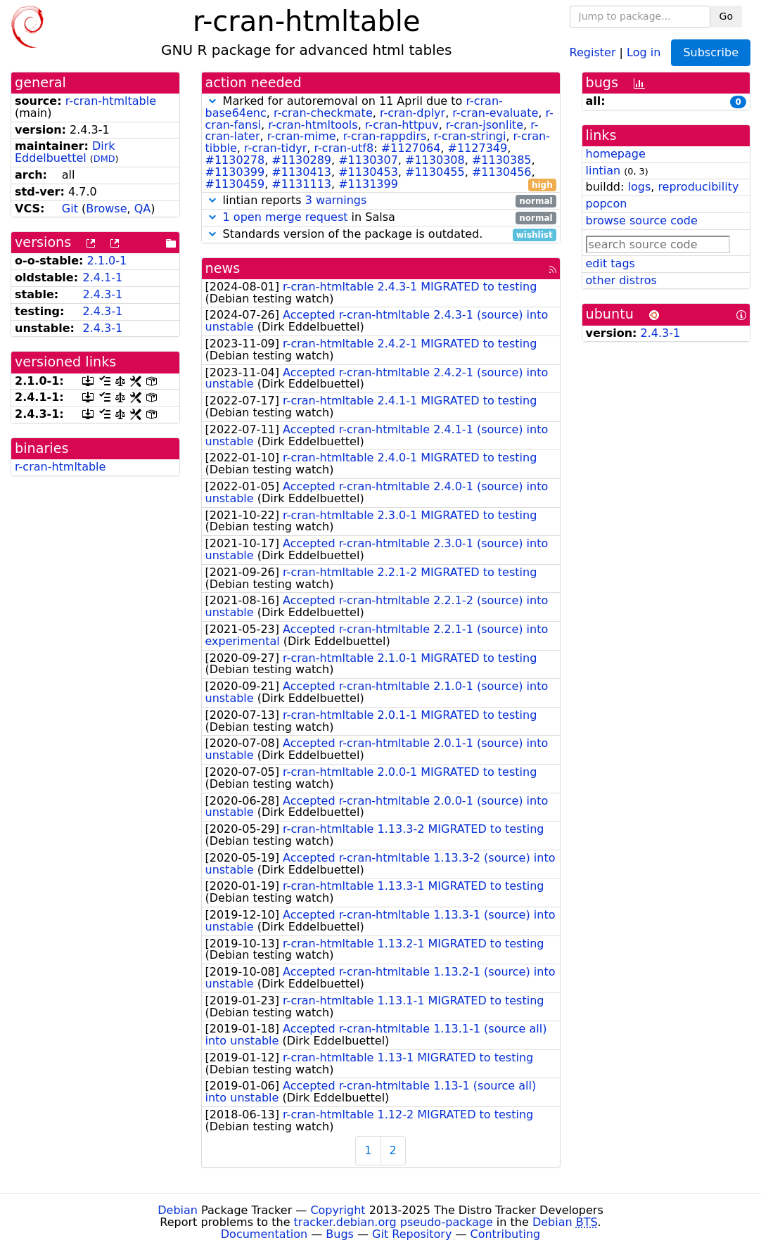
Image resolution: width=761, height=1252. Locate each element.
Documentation (264, 1234)
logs (639, 186)
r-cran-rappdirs (385, 136)
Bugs (340, 1234)
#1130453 (368, 172)
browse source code (642, 220)
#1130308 (435, 160)
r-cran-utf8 (344, 148)
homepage (616, 153)
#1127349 (478, 148)
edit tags (610, 263)
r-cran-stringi (470, 136)
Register (593, 51)
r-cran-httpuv (402, 125)
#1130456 (502, 172)
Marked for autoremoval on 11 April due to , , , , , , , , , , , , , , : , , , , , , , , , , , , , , (380, 143)
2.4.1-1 (102, 277)
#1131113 (301, 184)
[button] (212, 101)
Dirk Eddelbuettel (65, 152)
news (223, 268)
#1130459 (235, 184)
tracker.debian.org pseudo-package (393, 1222)
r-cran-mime (301, 136)
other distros (621, 280)
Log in (643, 51)
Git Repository (412, 1234)
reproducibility (698, 186)
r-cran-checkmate (323, 113)
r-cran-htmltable (110, 101)
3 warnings (336, 200)
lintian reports (380, 201)
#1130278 (235, 160)
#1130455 (435, 172)
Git (70, 208)
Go (726, 16)
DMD (104, 158)
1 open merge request (285, 217)
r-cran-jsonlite (484, 125)
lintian (603, 170)
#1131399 (368, 184)
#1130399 (235, 172)
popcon (606, 203)
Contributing (506, 1234)
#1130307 (368, 160)
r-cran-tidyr (275, 148)
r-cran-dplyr (412, 113)
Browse (106, 208)
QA (142, 208)
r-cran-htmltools (313, 125)
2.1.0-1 (107, 260)
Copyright (337, 1210)
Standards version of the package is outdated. (380, 235)
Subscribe (710, 52)
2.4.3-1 (102, 294)
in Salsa (380, 218)
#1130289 (301, 160)
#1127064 (411, 148)
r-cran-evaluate (495, 113)
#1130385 (502, 160)
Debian (178, 1210)
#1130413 (301, 172)
